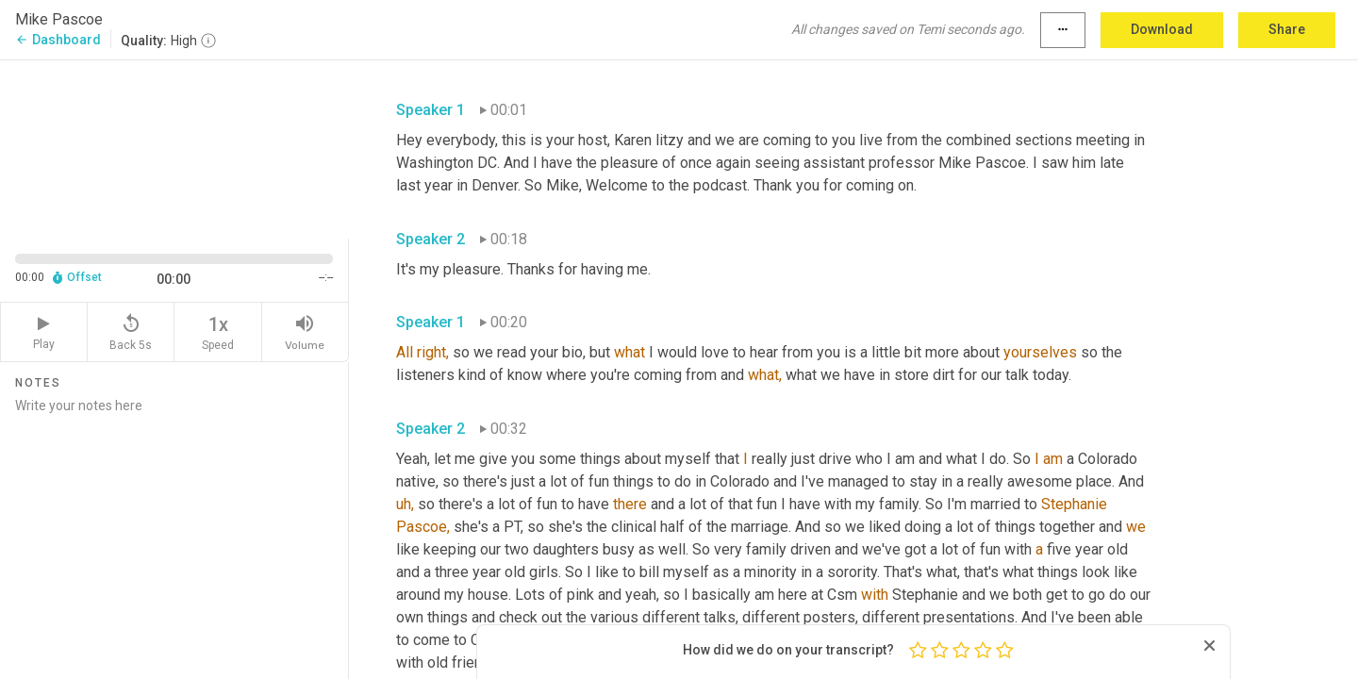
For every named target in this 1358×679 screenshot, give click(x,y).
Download (1162, 29)
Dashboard (58, 39)
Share (1286, 29)
